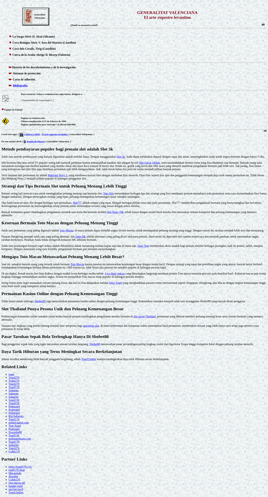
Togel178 (14, 387)
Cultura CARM (32, 134)
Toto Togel (15, 425)
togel (11, 374)
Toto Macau (66, 230)
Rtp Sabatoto (16, 416)
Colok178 (14, 451)
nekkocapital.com (19, 422)
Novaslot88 (15, 432)
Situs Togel (115, 282)
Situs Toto (143, 245)
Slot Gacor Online (149, 162)
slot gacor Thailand (145, 316)
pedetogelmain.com (20, 438)
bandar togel (16, 486)
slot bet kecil (16, 489)
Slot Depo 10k (115, 212)
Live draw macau (115, 273)
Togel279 (14, 377)
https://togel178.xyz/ (20, 466)
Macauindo (15, 473)
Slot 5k (121, 156)
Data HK (81, 236)
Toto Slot (108, 193)
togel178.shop (17, 469)
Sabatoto (14, 390)
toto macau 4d (17, 482)
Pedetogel (14, 406)
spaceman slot (91, 325)
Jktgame (13, 476)
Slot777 (77, 202)
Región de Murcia (36, 141)
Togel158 (14, 400)
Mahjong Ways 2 (57, 175)
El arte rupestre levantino (54, 134)
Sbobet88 (40, 301)
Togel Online (88, 359)
